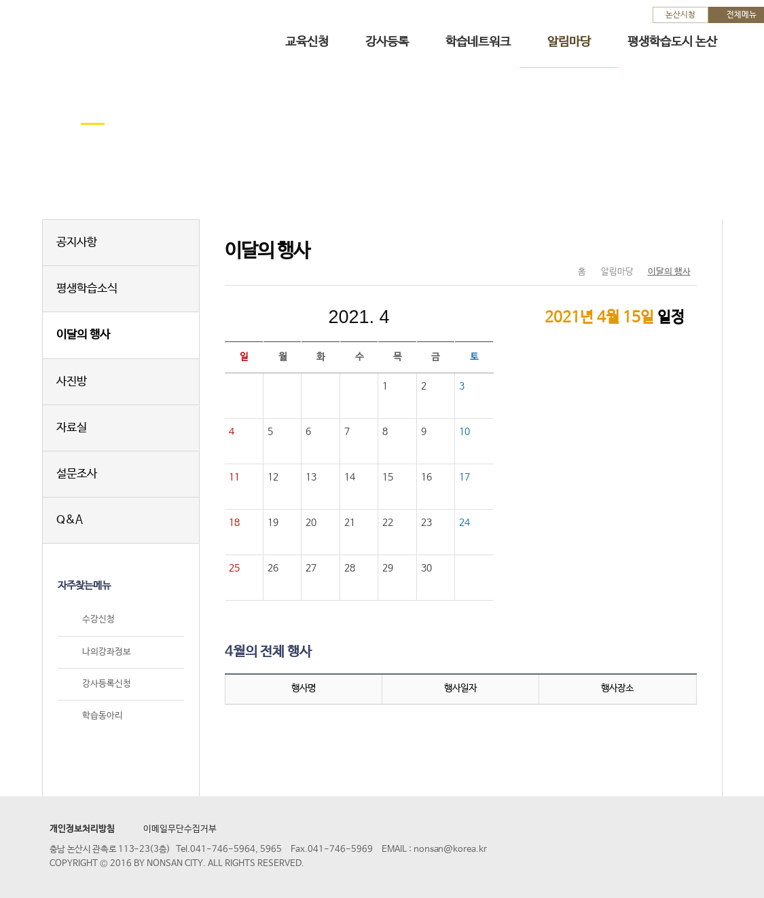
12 (273, 477)
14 (349, 477)
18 (234, 522)
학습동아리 (102, 716)
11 (234, 477)
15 (387, 477)
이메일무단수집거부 (180, 829)
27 (311, 568)
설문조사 (76, 474)
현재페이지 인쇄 (680, 244)
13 (311, 477)
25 (234, 568)
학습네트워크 (478, 42)
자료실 (71, 428)
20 (311, 522)
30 (426, 568)
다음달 (450, 317)
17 (464, 477)
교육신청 (307, 42)
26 (273, 568)
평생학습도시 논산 (672, 42)
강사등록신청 (106, 684)
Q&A (69, 520)
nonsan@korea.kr (450, 849)
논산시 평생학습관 (109, 32)
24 (464, 522)
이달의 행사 (83, 335)
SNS (652, 244)
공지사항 (76, 242)
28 (349, 568)
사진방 (71, 381)
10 (464, 431)
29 (387, 568)
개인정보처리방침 (82, 829)
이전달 (268, 317)
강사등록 (387, 42)
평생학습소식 (86, 288)
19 (273, 522)
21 (349, 522)
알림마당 (569, 42)
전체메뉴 (742, 15)
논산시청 (680, 15)
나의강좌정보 (106, 652)
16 (426, 477)
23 (426, 522)
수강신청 (98, 620)
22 (387, 522)
